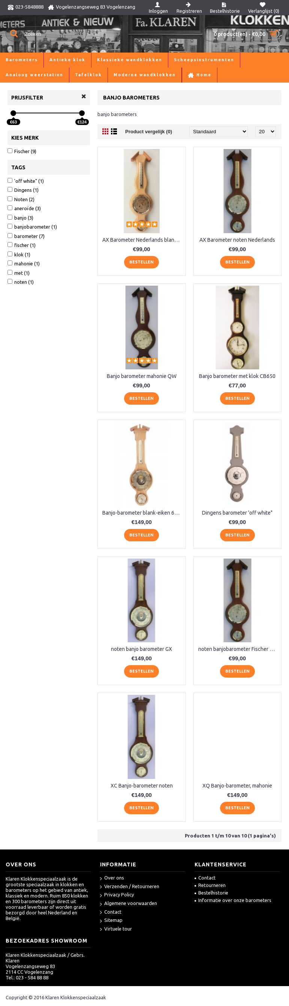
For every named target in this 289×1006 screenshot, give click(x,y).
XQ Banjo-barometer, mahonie (237, 786)
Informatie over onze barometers (233, 900)
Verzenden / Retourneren (129, 887)
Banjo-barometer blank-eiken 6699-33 (143, 513)
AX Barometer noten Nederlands (237, 240)
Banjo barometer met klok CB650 (237, 376)
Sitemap (111, 920)
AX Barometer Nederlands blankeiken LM (143, 240)
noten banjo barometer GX (141, 649)
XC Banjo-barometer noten (142, 786)
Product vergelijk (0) (148, 131)
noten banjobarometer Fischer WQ (238, 649)
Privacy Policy (117, 895)
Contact (110, 912)
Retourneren (210, 885)
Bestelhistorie (211, 892)
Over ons (112, 878)
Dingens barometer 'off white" (237, 513)
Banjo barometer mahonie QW (142, 376)
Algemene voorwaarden (128, 904)
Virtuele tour (116, 929)
